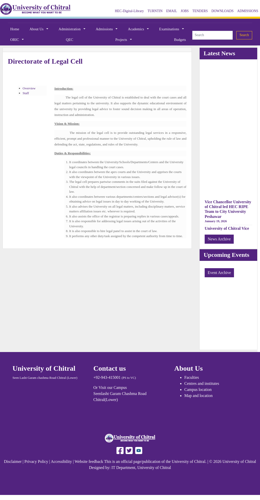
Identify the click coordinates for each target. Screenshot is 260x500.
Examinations (169, 29)
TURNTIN (155, 11)
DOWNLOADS (222, 11)
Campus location (197, 389)
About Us (37, 29)
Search (244, 35)
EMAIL (171, 11)
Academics (136, 29)
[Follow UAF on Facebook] (120, 450)
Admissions (105, 29)
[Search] (212, 35)
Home (14, 29)
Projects (121, 40)
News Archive (219, 239)
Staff (26, 93)
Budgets (180, 40)
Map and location (198, 395)
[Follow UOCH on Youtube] (139, 450)
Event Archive (219, 272)
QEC (69, 40)
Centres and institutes (201, 383)
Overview (29, 88)
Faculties (191, 377)
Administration (70, 29)
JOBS (185, 11)
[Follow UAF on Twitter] (129, 450)
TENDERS (200, 11)
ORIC (15, 40)
